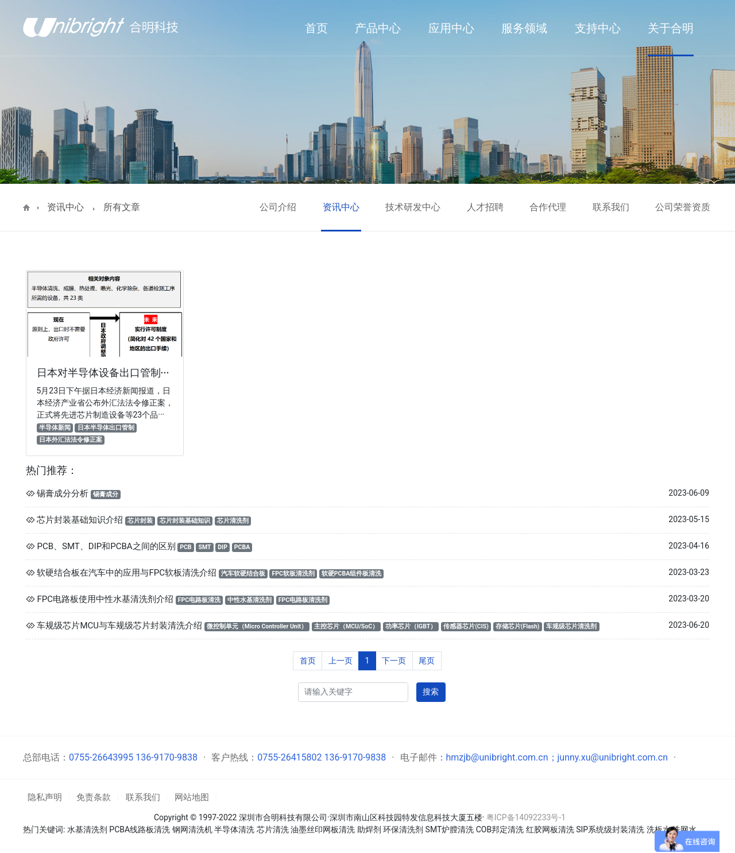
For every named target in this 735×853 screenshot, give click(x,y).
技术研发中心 (412, 207)
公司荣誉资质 (682, 207)
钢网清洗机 (192, 829)
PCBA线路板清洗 (139, 829)
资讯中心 (65, 207)
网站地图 (192, 797)
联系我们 (611, 207)
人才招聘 (485, 207)
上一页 (340, 660)
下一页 (394, 660)
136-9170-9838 (167, 757)
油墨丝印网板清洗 (323, 829)
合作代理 (547, 207)
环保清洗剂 (403, 829)
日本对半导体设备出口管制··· (103, 373)
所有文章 (121, 207)
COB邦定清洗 (500, 829)
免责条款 (93, 797)
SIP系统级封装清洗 (611, 829)
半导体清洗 (234, 829)
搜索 (431, 691)
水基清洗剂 (87, 829)
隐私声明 (45, 797)
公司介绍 (278, 207)
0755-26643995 (101, 757)
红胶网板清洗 (550, 829)
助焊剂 (369, 829)
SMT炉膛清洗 (449, 829)
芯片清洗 (273, 829)
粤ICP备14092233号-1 (526, 817)
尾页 (427, 660)
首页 (308, 660)
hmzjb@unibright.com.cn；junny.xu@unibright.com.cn (557, 757)
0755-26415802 (289, 757)
